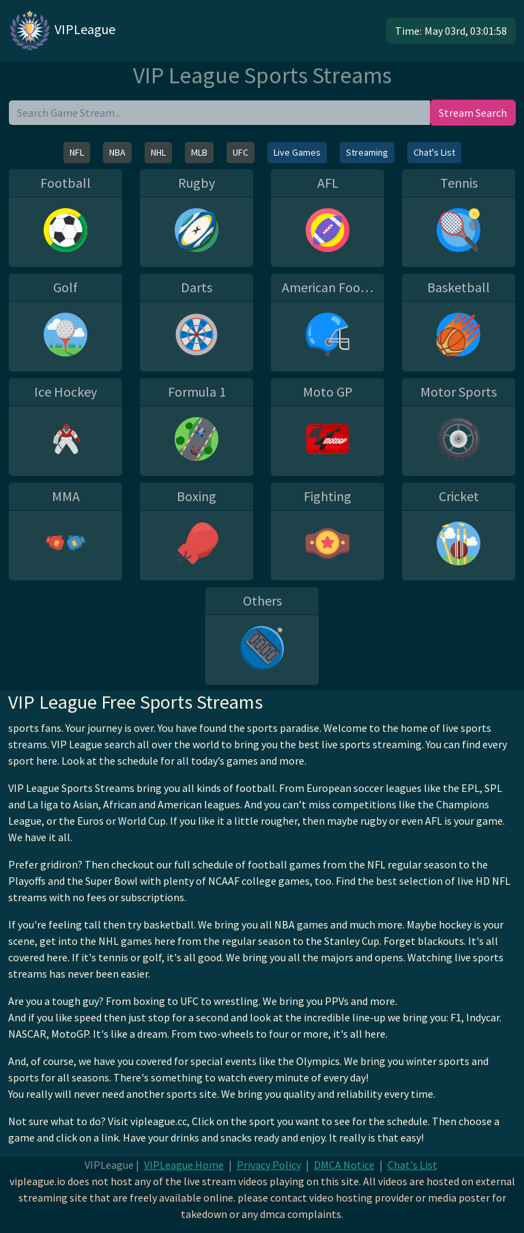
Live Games (297, 152)
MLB (199, 152)
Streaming (367, 152)
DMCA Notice (344, 1165)
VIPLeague (61, 31)
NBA (117, 152)
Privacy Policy (269, 1165)
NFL (77, 152)
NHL (158, 152)
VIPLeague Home (184, 1165)
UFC (240, 152)
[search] (219, 113)
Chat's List (434, 152)
